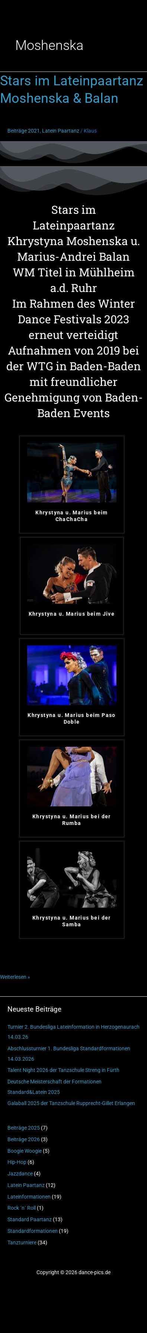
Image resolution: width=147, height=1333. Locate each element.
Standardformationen (32, 1231)
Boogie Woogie (24, 1151)
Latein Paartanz (26, 1185)
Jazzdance (20, 1174)
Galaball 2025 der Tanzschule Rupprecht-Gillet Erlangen (71, 1103)
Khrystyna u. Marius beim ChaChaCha (71, 516)
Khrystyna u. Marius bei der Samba (71, 921)
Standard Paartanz (29, 1219)
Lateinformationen (29, 1197)
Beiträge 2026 (23, 1139)
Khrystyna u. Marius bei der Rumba (71, 819)
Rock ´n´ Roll (21, 1208)
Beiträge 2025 (23, 1128)
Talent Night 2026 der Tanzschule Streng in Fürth (63, 1070)
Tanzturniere (21, 1242)
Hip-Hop (16, 1162)
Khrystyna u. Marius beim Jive (72, 614)
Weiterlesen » (15, 976)
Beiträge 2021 (23, 131)
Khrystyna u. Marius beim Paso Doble (72, 718)
